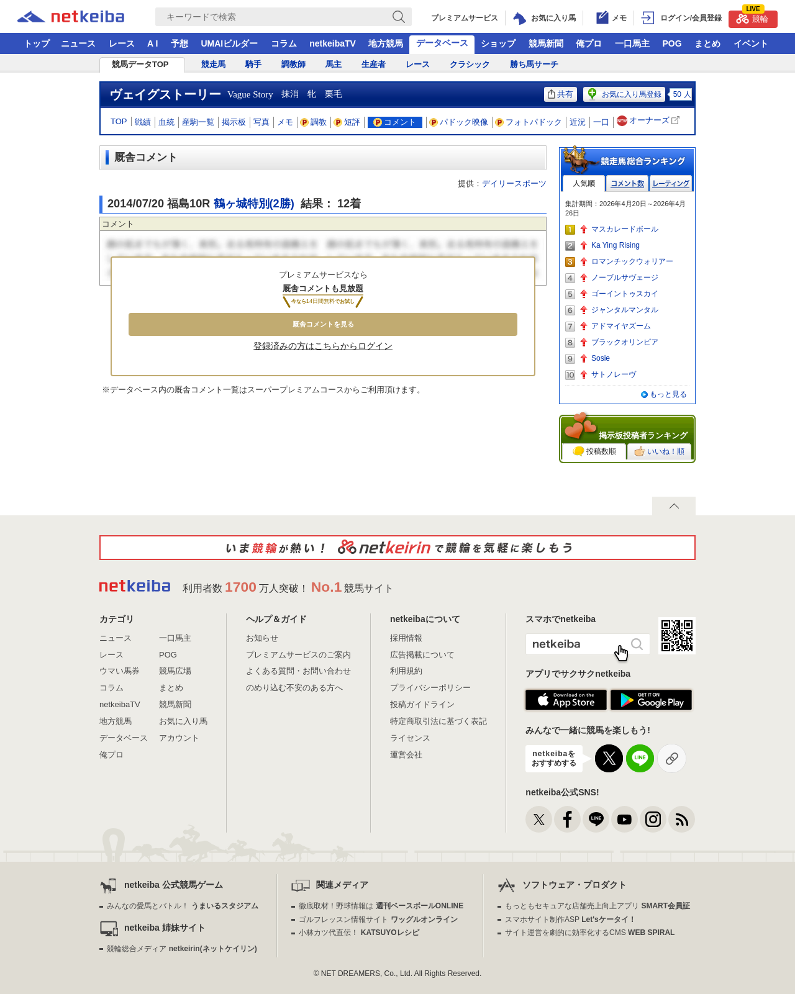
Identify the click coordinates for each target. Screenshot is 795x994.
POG (671, 43)
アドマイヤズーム (621, 326)
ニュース (78, 43)
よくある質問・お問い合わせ (298, 670)
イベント (751, 43)
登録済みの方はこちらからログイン (323, 346)
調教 (314, 122)
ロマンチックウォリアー (632, 261)
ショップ (498, 43)
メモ (285, 122)
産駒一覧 (198, 122)
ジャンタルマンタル (624, 309)
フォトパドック (529, 122)
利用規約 (406, 670)
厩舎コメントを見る (323, 324)
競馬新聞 (546, 43)
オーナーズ (649, 121)
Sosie (600, 358)
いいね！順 (659, 451)
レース (122, 43)
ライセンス (410, 738)
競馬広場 (175, 670)
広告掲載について (422, 654)
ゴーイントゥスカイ (624, 293)
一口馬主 (632, 43)
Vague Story (250, 94)
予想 (179, 43)
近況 (578, 122)
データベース (442, 43)
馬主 (333, 64)
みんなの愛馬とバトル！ (182, 905)
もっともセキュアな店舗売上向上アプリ (597, 905)
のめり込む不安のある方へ (294, 687)
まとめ (707, 43)
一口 (601, 122)
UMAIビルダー (229, 43)
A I (152, 43)
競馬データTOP (140, 64)
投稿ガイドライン (422, 704)
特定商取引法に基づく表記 (438, 721)
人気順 (584, 183)
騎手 (253, 64)
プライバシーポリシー (430, 687)
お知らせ (262, 638)
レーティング (671, 183)
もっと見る (668, 394)
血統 (166, 122)
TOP (119, 121)
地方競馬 (385, 43)
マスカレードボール (624, 229)
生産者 (373, 64)
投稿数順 (594, 451)
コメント (394, 122)
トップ (37, 43)
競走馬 (213, 64)
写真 (261, 122)
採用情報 (406, 638)
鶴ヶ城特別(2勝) (254, 203)
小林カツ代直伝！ (359, 932)
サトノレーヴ (613, 374)
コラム (284, 43)
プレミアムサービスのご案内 (298, 654)
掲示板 (234, 122)
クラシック (470, 64)
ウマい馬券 (119, 670)
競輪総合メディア (182, 948)
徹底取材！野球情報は (381, 905)
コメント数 (627, 183)
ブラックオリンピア (624, 342)
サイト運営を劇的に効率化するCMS (590, 932)
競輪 (752, 17)
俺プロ (589, 43)
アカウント (179, 738)
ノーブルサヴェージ (624, 277)
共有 (560, 94)
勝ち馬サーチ (534, 64)
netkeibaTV (332, 43)
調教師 (293, 64)
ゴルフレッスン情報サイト (378, 919)
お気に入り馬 (183, 721)
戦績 (143, 122)
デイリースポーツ (514, 183)
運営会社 (406, 754)
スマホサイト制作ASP (570, 919)
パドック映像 (459, 122)
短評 (347, 122)
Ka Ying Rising (615, 245)
